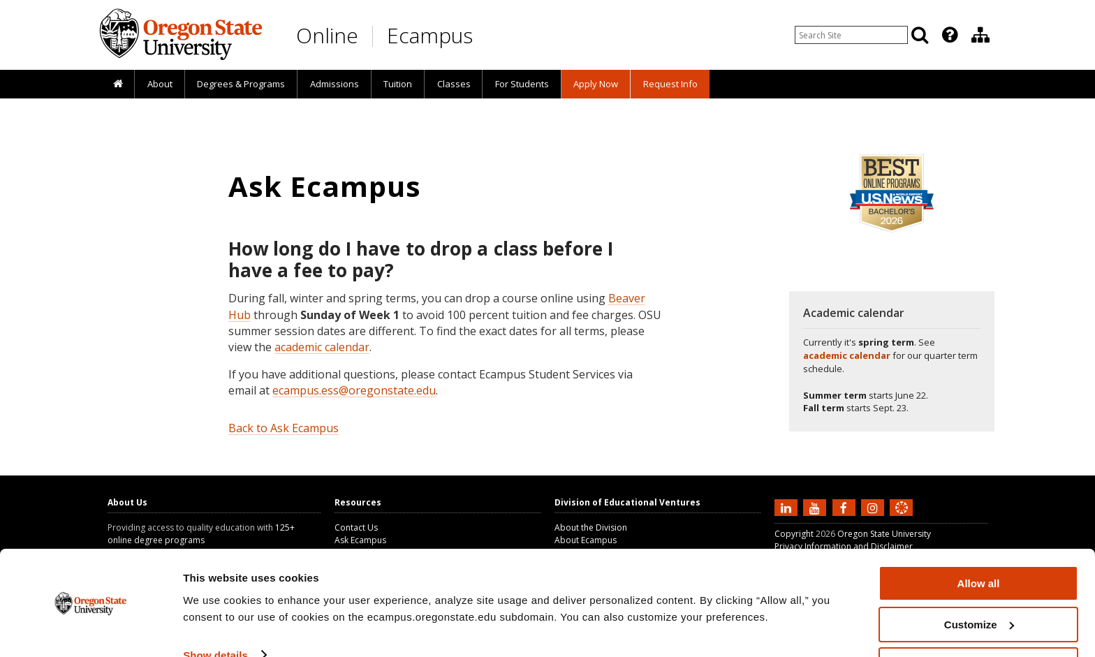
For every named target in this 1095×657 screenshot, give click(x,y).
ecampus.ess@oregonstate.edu (354, 390)
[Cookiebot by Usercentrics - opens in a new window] (90, 629)
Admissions (334, 83)
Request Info (670, 83)
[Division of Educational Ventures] (980, 34)
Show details (215, 612)
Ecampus (430, 35)
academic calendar (321, 347)
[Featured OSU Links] (949, 34)
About (159, 83)
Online (327, 35)
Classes (454, 83)
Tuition (397, 83)
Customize (979, 582)
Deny (979, 622)
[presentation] (948, 34)
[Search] (919, 34)
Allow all (978, 541)
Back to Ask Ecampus (283, 428)
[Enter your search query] (851, 35)
